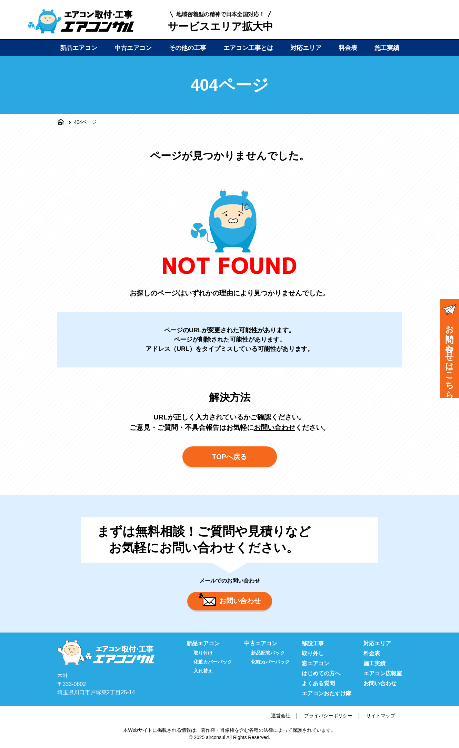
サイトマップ (380, 715)
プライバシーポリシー (328, 715)
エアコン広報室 (382, 673)
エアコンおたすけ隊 (326, 693)
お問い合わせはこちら (449, 349)
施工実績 (387, 47)
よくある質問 (318, 683)
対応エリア (305, 47)
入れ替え (203, 671)
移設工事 (313, 643)
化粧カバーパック (212, 662)
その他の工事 (187, 47)
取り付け (203, 653)
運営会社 (280, 715)
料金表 (348, 47)
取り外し (313, 653)
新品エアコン (78, 47)
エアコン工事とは (248, 47)
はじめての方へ (321, 673)
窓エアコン (315, 663)
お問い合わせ (274, 427)
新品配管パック (268, 653)
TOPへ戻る (229, 457)
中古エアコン (133, 47)
